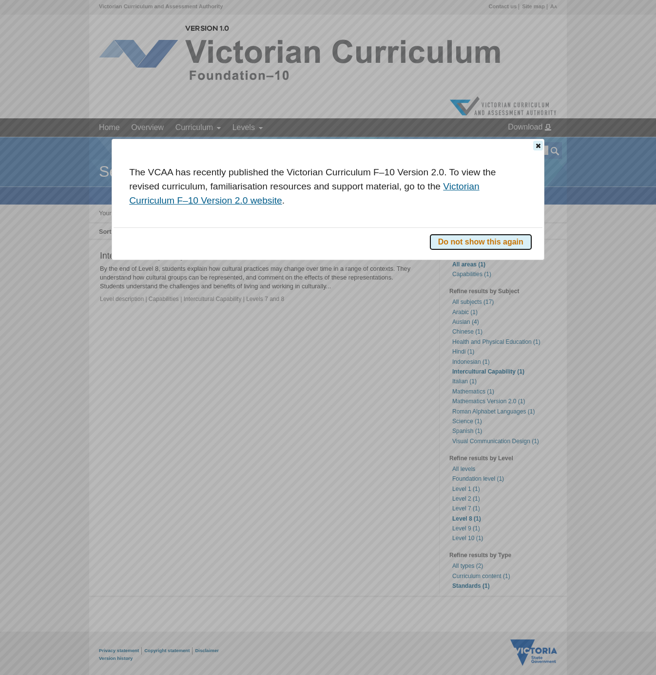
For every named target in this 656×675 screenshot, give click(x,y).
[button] (538, 145)
